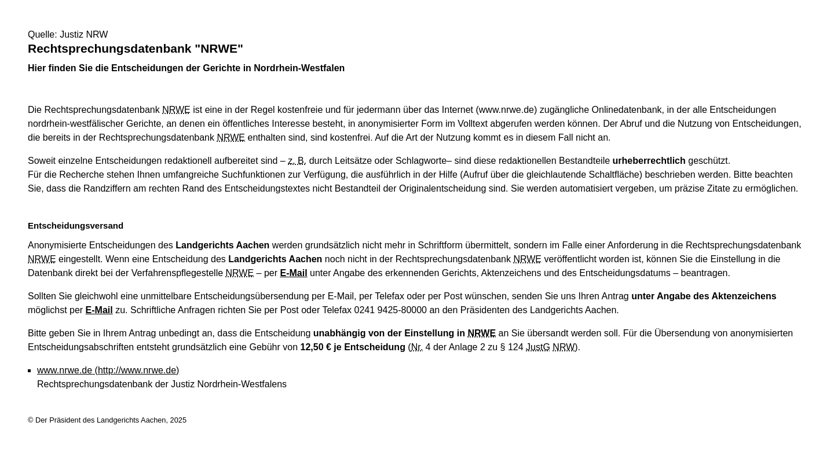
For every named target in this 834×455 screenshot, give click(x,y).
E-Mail (294, 273)
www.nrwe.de (108, 370)
